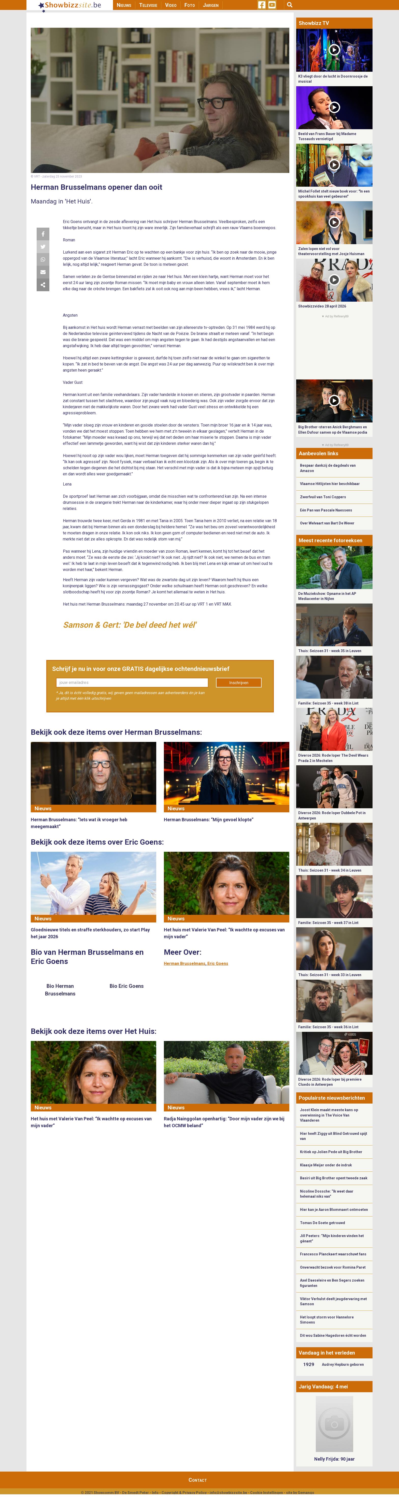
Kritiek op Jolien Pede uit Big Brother (331, 1152)
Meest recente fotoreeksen (330, 540)
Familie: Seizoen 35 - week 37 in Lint (328, 923)
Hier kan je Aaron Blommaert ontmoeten (334, 1210)
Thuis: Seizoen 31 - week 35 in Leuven (329, 651)
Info (155, 1493)
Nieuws (124, 5)
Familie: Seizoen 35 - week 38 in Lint (328, 703)
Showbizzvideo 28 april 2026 (322, 306)
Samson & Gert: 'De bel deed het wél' (129, 625)
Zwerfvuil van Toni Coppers (323, 497)
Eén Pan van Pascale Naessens (326, 510)
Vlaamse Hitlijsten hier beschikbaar (330, 484)
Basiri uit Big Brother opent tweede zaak (333, 1178)
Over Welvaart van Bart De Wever (327, 523)
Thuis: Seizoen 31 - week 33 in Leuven (329, 975)
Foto (189, 5)
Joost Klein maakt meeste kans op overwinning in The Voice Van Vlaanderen (329, 1115)
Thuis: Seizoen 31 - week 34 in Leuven (329, 870)
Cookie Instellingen (266, 1493)
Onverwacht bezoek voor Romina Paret (333, 1267)
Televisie (148, 5)
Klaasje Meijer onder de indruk (326, 1165)
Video (171, 5)
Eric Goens (217, 963)
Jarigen (211, 5)
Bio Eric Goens (127, 986)
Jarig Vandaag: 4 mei (323, 1387)
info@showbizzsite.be (228, 1493)
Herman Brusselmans (184, 963)
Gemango (306, 1493)
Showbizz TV (314, 23)
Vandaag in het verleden (327, 1353)
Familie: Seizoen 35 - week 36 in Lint (328, 1027)
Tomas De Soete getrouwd (322, 1223)
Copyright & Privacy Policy (184, 1493)
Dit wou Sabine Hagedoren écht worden (333, 1335)
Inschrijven (238, 682)
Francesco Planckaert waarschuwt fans (333, 1254)
